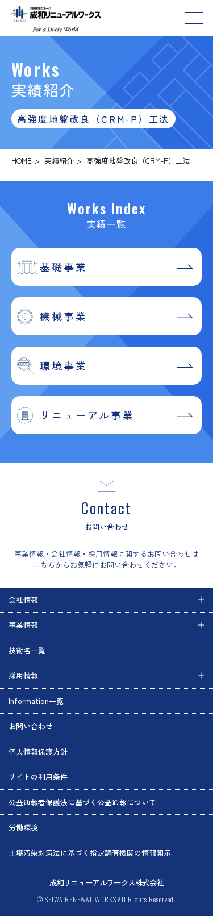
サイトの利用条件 (38, 776)
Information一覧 (36, 701)
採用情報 (23, 675)
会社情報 (23, 599)
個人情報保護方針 (38, 751)
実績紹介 (59, 160)
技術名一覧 (27, 650)
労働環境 (23, 827)
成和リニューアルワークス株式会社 (106, 882)
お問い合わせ (31, 726)
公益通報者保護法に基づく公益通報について (82, 802)
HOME (21, 160)
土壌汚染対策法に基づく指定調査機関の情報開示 (90, 852)
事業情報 (23, 624)
